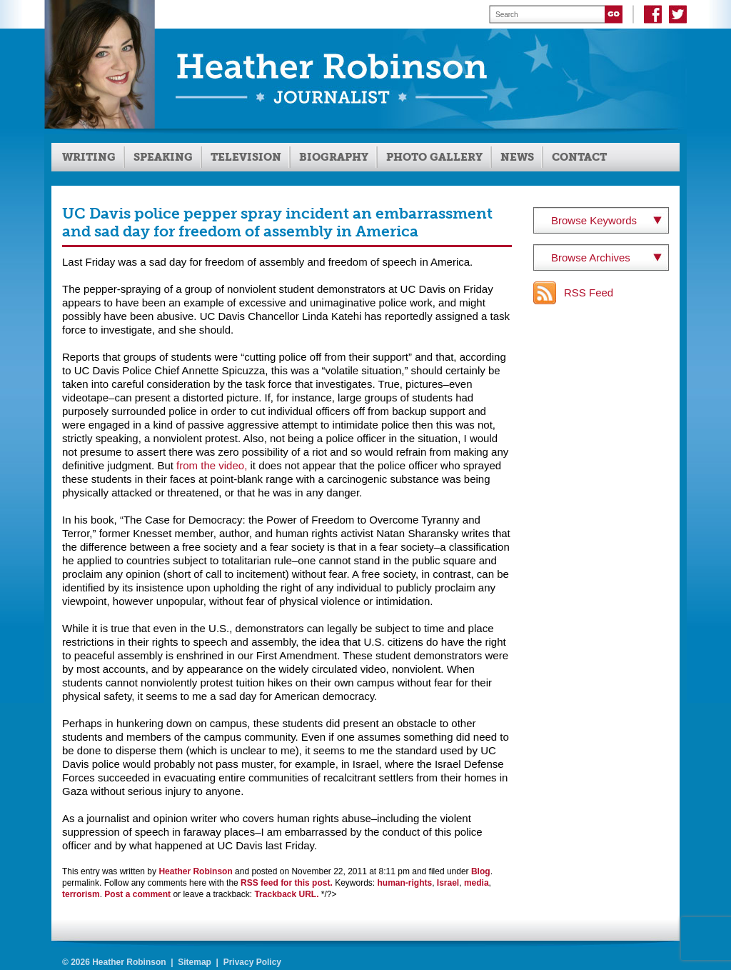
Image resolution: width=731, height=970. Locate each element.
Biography (333, 157)
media (476, 883)
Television (246, 157)
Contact (579, 157)
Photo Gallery (434, 157)
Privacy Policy (252, 962)
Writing (89, 157)
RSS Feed (588, 292)
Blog (480, 871)
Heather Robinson (195, 871)
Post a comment (137, 894)
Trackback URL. (286, 894)
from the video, (211, 465)
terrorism (81, 894)
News (517, 157)
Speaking (163, 157)
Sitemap (194, 962)
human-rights (405, 883)
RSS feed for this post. (287, 883)
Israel (448, 883)
